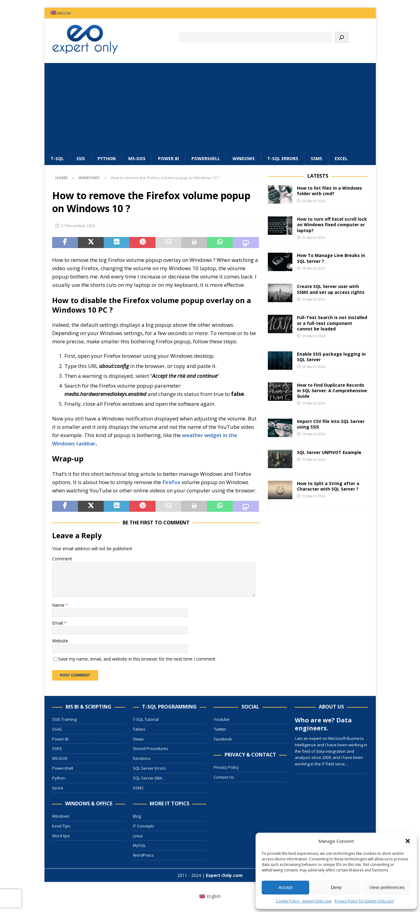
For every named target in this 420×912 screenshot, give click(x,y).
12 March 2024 (313, 496)
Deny (336, 887)
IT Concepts (143, 826)
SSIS (80, 158)
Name (59, 605)
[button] (408, 841)
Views (138, 739)
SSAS (57, 729)
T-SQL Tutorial (146, 719)
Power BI (168, 158)
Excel (341, 158)
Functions (142, 758)
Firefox (171, 482)
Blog (137, 816)
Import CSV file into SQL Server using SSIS (330, 424)
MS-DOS (136, 158)
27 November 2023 (78, 225)
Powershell (205, 158)
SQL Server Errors (149, 768)
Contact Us (224, 777)
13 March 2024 (313, 459)
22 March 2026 (313, 237)
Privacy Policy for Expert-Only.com (364, 901)
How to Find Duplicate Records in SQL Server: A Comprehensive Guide (332, 390)
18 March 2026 (313, 268)
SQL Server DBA (147, 778)
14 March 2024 (313, 434)
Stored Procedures (150, 748)
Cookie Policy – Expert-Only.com (304, 901)
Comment (62, 559)
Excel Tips (61, 826)
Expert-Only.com (224, 875)
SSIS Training (64, 719)
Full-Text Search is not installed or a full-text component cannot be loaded (332, 322)
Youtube (221, 719)
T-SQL (57, 158)
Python (107, 158)
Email (58, 623)
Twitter (220, 729)
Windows (244, 158)
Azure (57, 788)
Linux (138, 836)
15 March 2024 (313, 403)
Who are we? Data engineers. (323, 724)
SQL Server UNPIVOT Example (329, 452)
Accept (286, 887)
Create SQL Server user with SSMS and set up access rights (330, 289)
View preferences (387, 887)
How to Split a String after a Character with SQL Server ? (328, 486)
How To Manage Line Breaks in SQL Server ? (331, 258)
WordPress (143, 855)
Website (60, 641)
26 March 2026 (313, 201)
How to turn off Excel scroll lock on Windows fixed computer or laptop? (332, 224)
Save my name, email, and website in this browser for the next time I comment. (137, 659)
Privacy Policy (226, 767)
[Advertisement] (210, 106)
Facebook (223, 739)
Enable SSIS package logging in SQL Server (331, 356)
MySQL (139, 845)
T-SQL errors (282, 158)
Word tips (61, 836)
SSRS (57, 748)
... (347, 764)
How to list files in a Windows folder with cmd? (329, 190)
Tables (139, 729)
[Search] (341, 37)
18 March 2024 (313, 336)
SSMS (316, 158)
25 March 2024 (313, 299)
